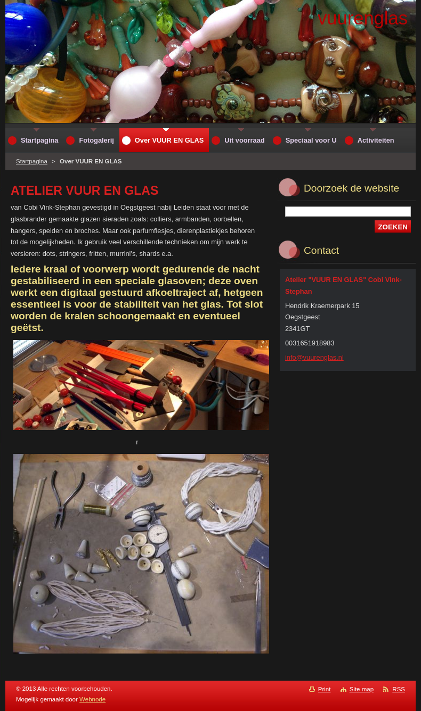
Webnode (92, 699)
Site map (362, 689)
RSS (398, 689)
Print (324, 689)
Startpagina (31, 161)
